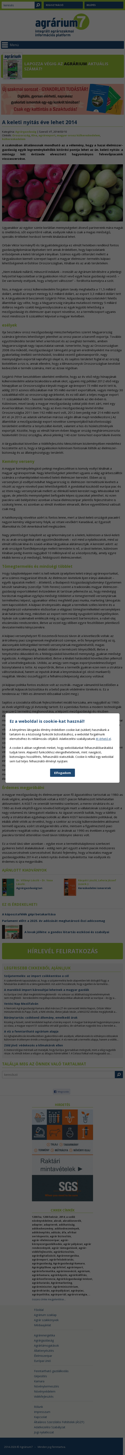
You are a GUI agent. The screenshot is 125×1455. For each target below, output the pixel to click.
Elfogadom (62, 856)
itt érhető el (103, 822)
